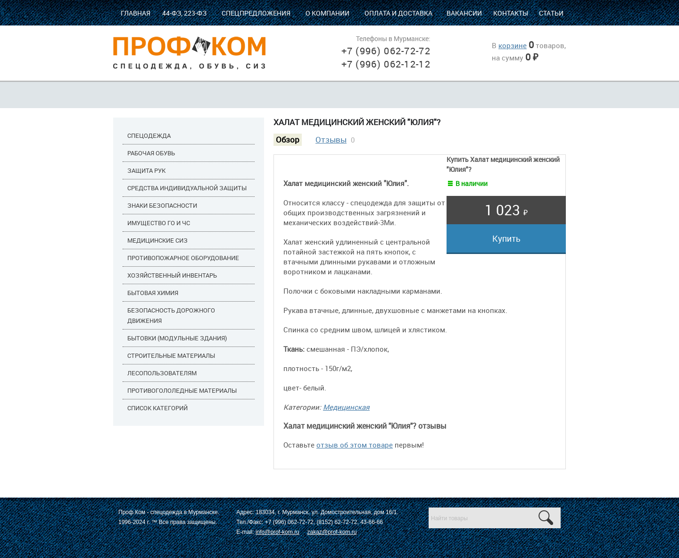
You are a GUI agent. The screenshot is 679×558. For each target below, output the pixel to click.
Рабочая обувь (151, 153)
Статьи (551, 12)
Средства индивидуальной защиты (187, 188)
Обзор (287, 140)
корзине (512, 45)
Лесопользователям (162, 373)
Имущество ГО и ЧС (158, 223)
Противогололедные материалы (182, 390)
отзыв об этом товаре (354, 444)
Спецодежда (149, 135)
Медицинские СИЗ (157, 240)
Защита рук (146, 170)
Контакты (510, 12)
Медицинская (346, 407)
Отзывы (331, 140)
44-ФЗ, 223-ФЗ (184, 12)
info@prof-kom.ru (277, 532)
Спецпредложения (256, 12)
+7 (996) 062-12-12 (386, 64)
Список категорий (157, 408)
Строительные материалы (171, 355)
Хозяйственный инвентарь (172, 275)
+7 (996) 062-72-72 (386, 50)
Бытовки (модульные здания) (177, 338)
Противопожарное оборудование (183, 258)
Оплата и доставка (398, 12)
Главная (135, 12)
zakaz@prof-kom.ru (331, 532)
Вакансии (464, 12)
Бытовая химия (152, 292)
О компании (327, 12)
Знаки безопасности (162, 205)
